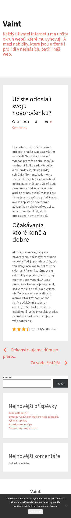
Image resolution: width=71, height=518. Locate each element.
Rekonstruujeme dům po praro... (30, 353)
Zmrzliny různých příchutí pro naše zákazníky (34, 416)
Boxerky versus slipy (20, 424)
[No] (66, 506)
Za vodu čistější (49, 363)
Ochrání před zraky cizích (23, 428)
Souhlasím (35, 511)
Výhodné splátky (18, 420)
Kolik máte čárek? (18, 413)
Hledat (7, 377)
